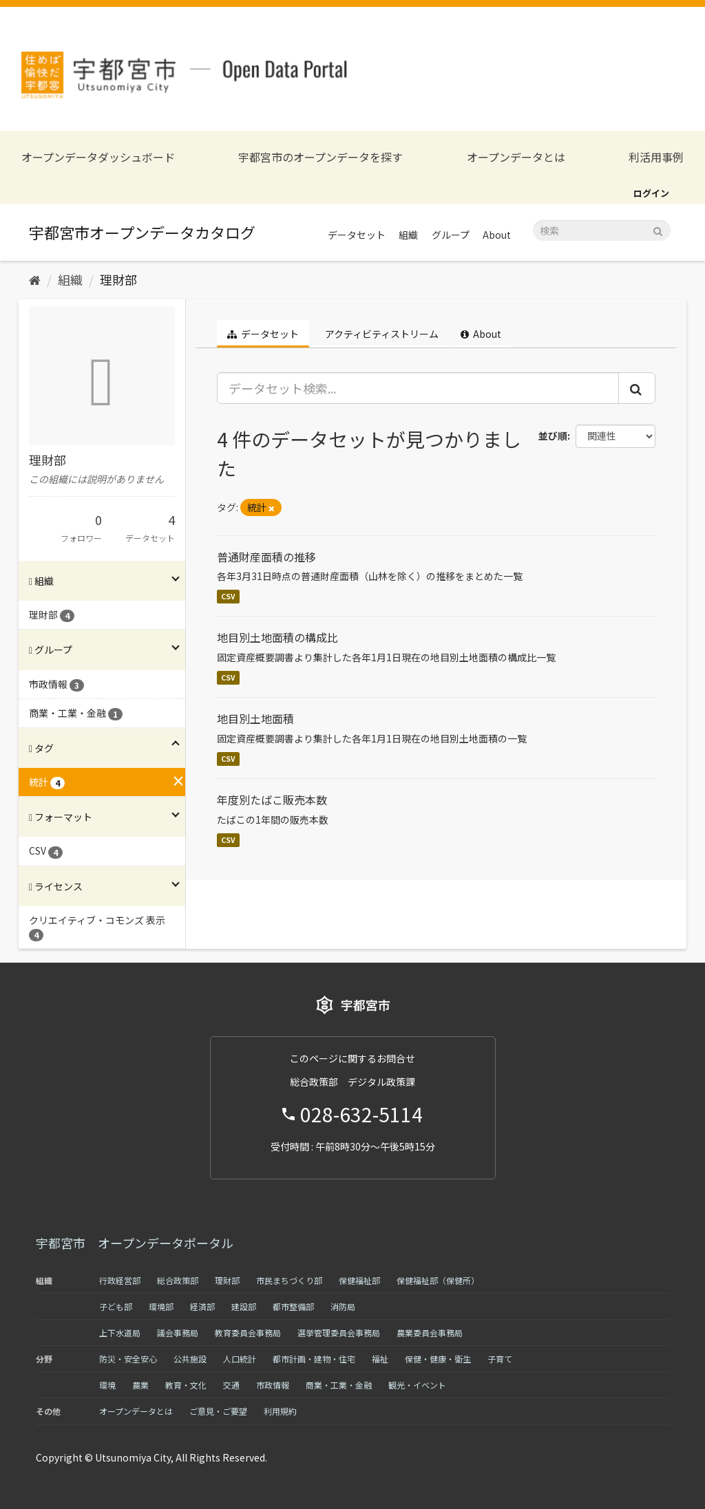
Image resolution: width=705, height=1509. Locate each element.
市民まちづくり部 (289, 1280)
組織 (408, 235)
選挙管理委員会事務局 (338, 1332)
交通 (231, 1385)
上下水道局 (119, 1332)
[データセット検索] (602, 230)
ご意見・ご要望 (218, 1411)
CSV (228, 596)
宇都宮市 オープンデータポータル (134, 1243)
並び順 (552, 435)
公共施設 (190, 1358)
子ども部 (115, 1306)
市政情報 (272, 1385)
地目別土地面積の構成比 (277, 637)
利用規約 (280, 1411)
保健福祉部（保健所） (438, 1280)
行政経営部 (119, 1280)
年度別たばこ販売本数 (272, 799)
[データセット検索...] (418, 388)
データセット (357, 235)
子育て (499, 1358)
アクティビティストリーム (381, 334)
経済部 (202, 1306)
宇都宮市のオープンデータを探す (320, 157)
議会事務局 (177, 1332)
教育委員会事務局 (248, 1332)
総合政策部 (177, 1280)
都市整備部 (293, 1306)
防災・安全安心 (128, 1358)
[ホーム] (35, 279)
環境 (107, 1385)
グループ (451, 235)
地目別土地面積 (255, 718)
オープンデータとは (516, 157)
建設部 (243, 1306)
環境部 (161, 1306)
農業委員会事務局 (430, 1332)
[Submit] (658, 229)
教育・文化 (186, 1385)
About (497, 235)
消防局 (342, 1306)
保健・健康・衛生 (438, 1358)
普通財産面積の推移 (266, 556)
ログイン (651, 193)
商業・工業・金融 (339, 1385)
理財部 (118, 279)
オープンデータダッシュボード (98, 157)
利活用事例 (656, 157)
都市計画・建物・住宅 (314, 1358)
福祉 (380, 1358)
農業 (140, 1385)
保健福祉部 (359, 1280)
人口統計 (239, 1358)
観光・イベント (417, 1385)
